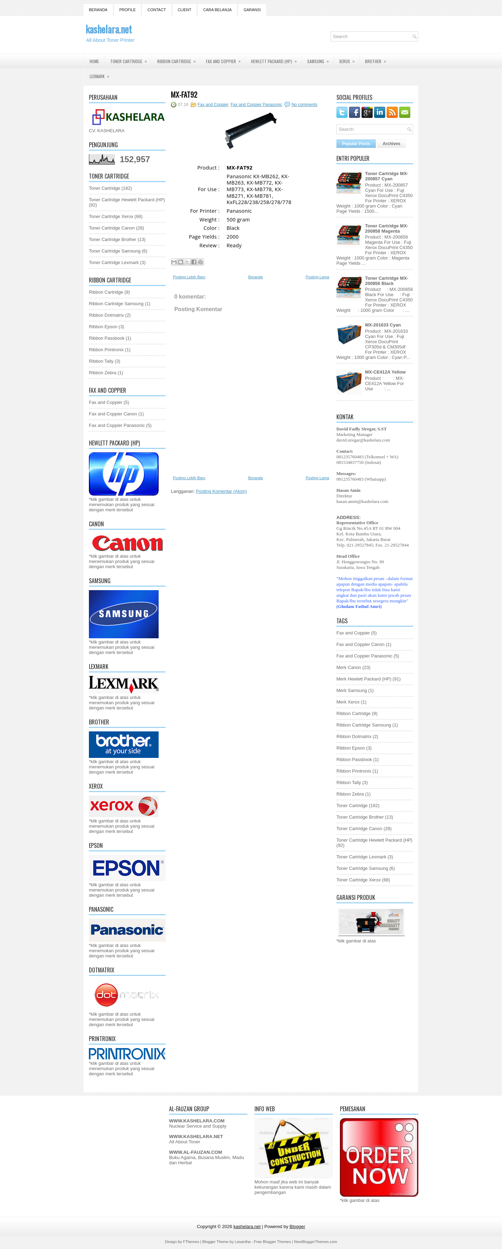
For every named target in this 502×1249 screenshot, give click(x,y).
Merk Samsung (351, 690)
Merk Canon (348, 667)
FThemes (191, 1242)
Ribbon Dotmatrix (106, 315)
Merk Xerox (347, 702)
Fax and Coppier (225, 59)
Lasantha (242, 1242)
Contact (156, 10)
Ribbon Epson (103, 326)
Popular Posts (356, 143)
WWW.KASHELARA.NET (196, 1136)
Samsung (320, 59)
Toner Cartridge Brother (112, 239)
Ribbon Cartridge (178, 59)
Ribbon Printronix (106, 349)
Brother (377, 59)
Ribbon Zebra (102, 372)
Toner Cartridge (130, 59)
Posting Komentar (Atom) (221, 491)
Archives (392, 143)
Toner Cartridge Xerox (111, 216)
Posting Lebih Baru (189, 277)
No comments (304, 104)
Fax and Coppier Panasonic (117, 425)
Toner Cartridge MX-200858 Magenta (386, 228)
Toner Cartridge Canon (112, 228)
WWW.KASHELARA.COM (197, 1120)
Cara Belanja (217, 10)
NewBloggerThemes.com (315, 1242)
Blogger (297, 1226)
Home (94, 61)
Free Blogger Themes (272, 1242)
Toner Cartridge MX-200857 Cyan (386, 176)
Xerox (349, 59)
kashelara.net (108, 29)
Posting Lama (317, 277)
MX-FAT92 (184, 94)
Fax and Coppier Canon (113, 413)
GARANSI (252, 10)
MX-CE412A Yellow (385, 372)
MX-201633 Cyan (383, 325)
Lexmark (102, 74)
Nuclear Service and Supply (197, 1126)
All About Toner (184, 1141)
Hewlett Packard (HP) (276, 59)
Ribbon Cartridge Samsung (116, 303)
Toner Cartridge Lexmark (114, 262)
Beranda (98, 10)
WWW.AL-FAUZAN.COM (195, 1152)
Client (184, 10)
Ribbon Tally (101, 361)
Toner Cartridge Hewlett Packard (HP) (127, 199)
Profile (127, 10)
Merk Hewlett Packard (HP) (363, 679)
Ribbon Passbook (106, 338)
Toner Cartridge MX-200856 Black (386, 281)
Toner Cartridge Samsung (114, 251)
